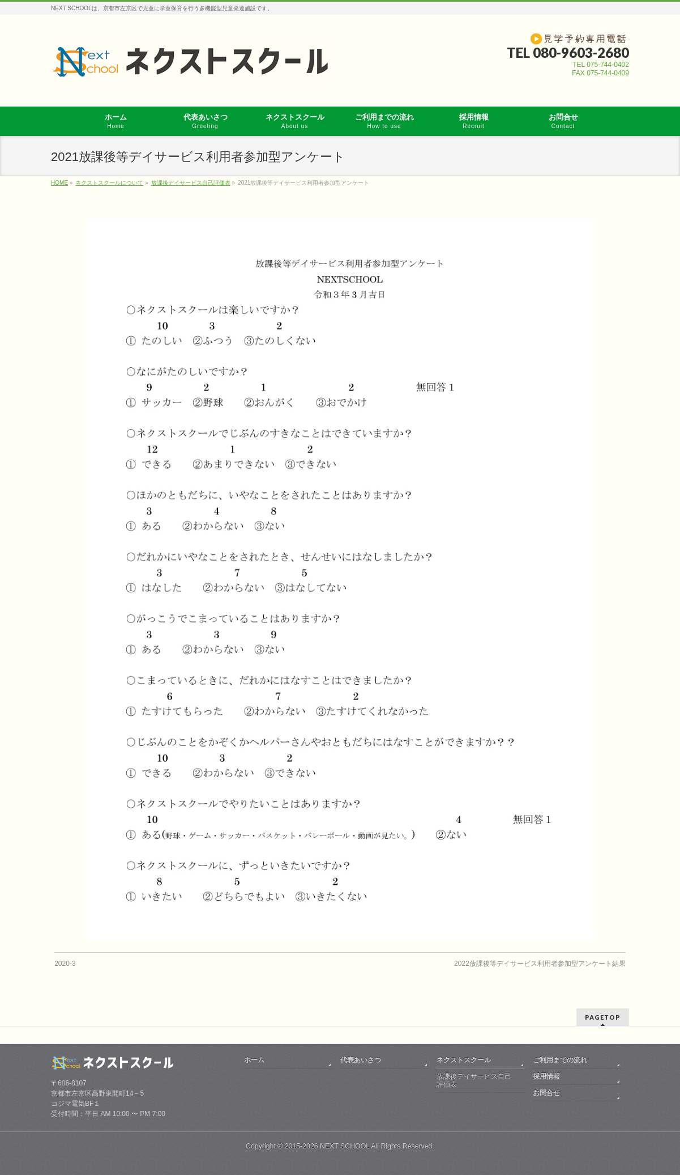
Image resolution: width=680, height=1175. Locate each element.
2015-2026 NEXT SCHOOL (327, 1146)
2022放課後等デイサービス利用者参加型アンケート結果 (540, 964)
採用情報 (546, 1076)
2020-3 (64, 964)
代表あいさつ (360, 1060)
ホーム (254, 1060)
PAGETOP (603, 1017)
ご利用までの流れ (560, 1060)
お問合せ (546, 1093)
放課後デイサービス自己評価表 (474, 1080)
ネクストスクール (464, 1060)
